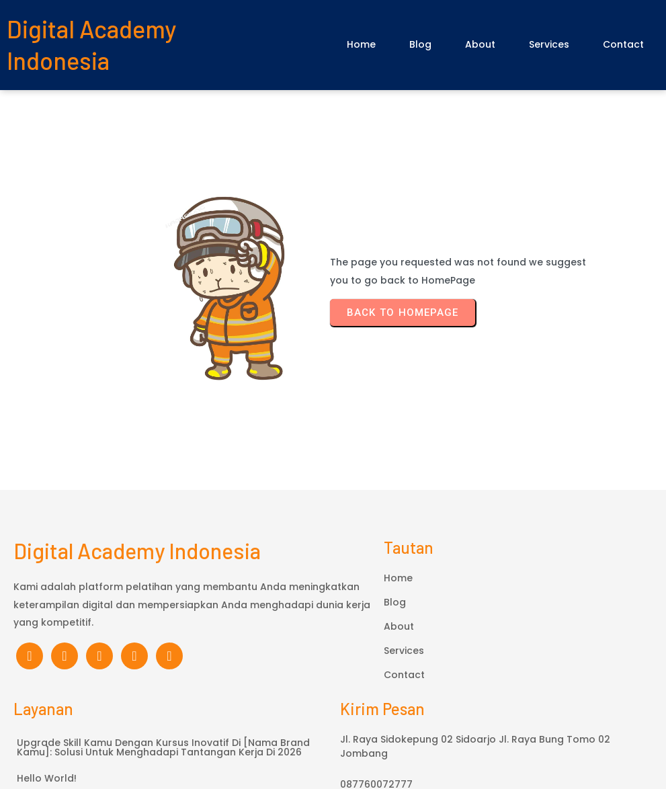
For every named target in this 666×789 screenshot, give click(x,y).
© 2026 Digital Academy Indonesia (333, 721)
